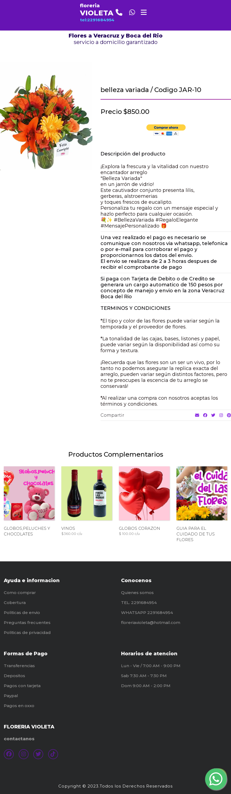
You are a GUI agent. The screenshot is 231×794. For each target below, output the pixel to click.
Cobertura (15, 602)
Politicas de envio (22, 612)
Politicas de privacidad (27, 632)
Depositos (14, 675)
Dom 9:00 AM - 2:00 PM (145, 685)
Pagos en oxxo (19, 705)
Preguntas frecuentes (27, 622)
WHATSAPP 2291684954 (147, 612)
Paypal (11, 695)
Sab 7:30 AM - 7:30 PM (144, 675)
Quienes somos (137, 592)
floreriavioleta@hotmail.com (150, 622)
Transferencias (19, 665)
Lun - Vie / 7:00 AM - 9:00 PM (150, 665)
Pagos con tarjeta (22, 685)
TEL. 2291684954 (139, 602)
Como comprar (20, 592)
